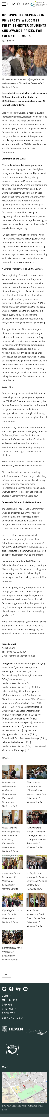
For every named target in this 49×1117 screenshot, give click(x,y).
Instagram (18, 989)
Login (26, 4)
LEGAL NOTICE (11, 1017)
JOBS (5, 995)
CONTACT (7, 1009)
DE (8, 4)
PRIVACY (7, 1013)
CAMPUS (7, 1004)
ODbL (4, 1109)
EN (13, 4)
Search (19, 4)
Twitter (4, 989)
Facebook (11, 989)
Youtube (25, 989)
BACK (7, 975)
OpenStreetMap (18, 1106)
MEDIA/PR (8, 1000)
